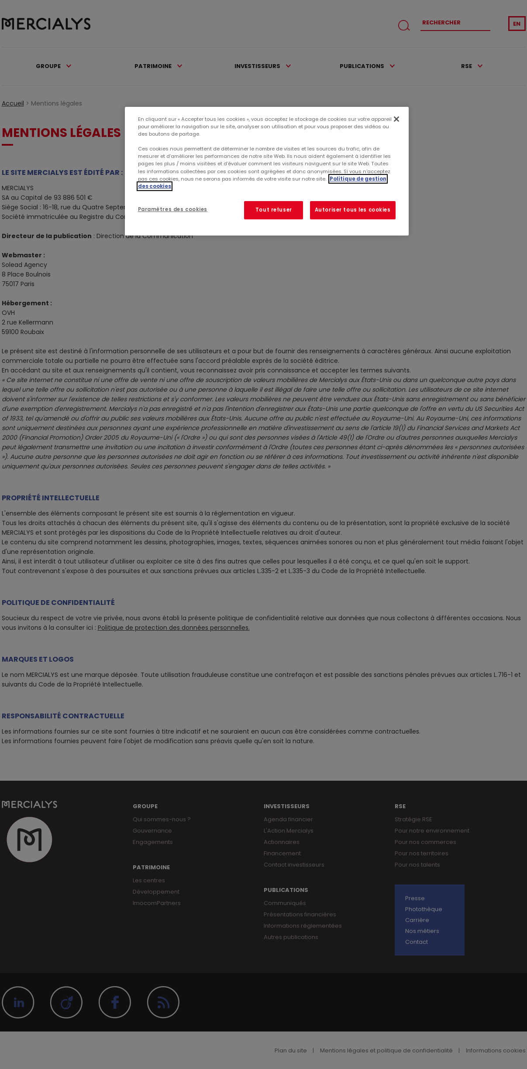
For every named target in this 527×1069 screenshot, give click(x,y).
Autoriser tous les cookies (353, 209)
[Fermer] (396, 119)
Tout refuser (273, 209)
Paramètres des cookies (173, 209)
